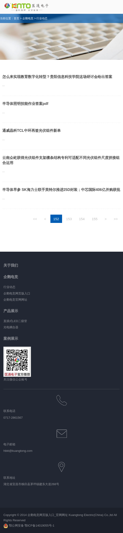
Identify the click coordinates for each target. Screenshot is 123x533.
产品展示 (10, 311)
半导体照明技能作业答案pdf (25, 104)
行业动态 (41, 18)
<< (35, 219)
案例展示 (10, 338)
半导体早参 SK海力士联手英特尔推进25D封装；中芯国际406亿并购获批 (61, 190)
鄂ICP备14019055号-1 (39, 525)
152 (56, 219)
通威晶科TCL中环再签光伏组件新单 (31, 131)
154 (82, 219)
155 (95, 219)
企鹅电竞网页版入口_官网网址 (47, 515)
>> (116, 219)
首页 (16, 18)
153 (69, 219)
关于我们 (10, 265)
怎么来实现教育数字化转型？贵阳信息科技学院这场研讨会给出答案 (57, 77)
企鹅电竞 (27, 18)
